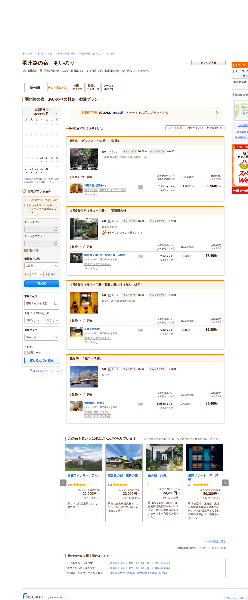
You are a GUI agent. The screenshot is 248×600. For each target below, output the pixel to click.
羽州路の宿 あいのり (89, 53)
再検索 (41, 283)
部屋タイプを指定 (36, 303)
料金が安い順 (195, 127)
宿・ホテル (27, 53)
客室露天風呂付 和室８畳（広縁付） (106, 255)
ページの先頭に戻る (214, 541)
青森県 (40, 53)
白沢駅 (163, 572)
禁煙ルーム (32, 352)
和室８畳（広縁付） (95, 185)
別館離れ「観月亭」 (95, 402)
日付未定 (31, 250)
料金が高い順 (214, 127)
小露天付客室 (92, 329)
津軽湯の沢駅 (162, 567)
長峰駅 (153, 572)
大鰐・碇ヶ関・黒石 (65, 53)
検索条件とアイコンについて (45, 371)
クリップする (208, 62)
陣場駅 (131, 572)
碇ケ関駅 (142, 572)
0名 (53, 274)
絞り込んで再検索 (42, 360)
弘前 (50, 53)
